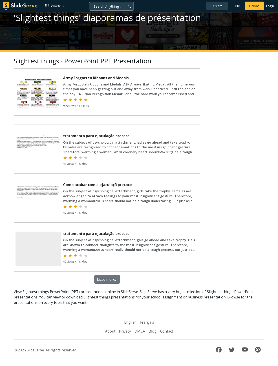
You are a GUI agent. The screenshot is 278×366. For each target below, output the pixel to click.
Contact (166, 331)
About (110, 331)
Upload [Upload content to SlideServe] (254, 6)
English (130, 322)
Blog (153, 331)
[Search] (111, 6)
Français (147, 322)
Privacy (125, 331)
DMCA (140, 331)
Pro (237, 6)
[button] (54, 6)
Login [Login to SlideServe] (270, 6)
